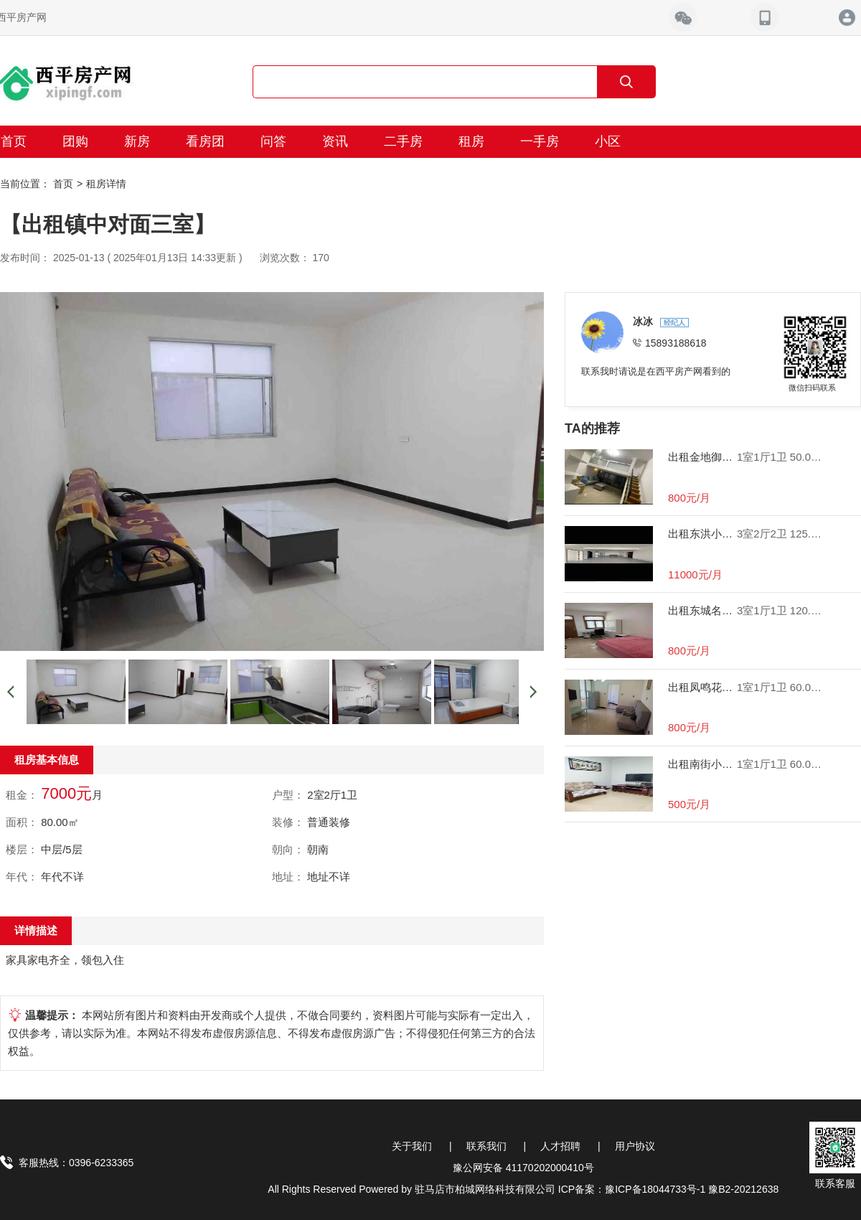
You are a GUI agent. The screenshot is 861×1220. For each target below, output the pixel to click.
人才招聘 (560, 1146)
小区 (608, 141)
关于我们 (412, 1146)
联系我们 (486, 1146)
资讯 (335, 141)
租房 (471, 141)
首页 (63, 183)
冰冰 (644, 321)
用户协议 (635, 1146)
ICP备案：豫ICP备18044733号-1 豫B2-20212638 (668, 1189)
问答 (273, 141)
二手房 (403, 141)
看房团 (205, 141)
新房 (137, 141)
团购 (75, 141)
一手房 (539, 141)
